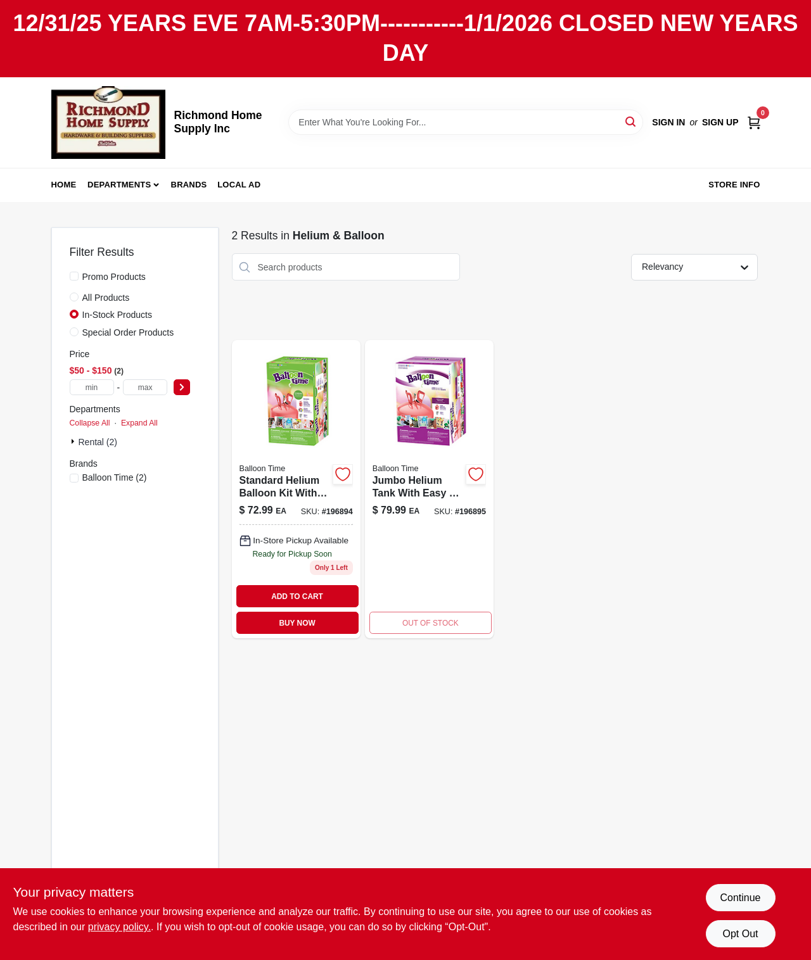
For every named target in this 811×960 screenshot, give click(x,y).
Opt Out (740, 933)
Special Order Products (128, 332)
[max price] (145, 387)
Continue (740, 897)
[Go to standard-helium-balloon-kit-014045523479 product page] (296, 489)
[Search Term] (465, 122)
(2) (114, 477)
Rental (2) (98, 442)
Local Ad (238, 184)
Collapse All (90, 423)
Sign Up (720, 122)
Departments (119, 184)
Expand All (139, 423)
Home (64, 184)
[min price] (92, 387)
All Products (106, 297)
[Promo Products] (74, 276)
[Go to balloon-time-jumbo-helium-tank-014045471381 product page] (429, 489)
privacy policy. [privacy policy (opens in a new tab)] (119, 926)
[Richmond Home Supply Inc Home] (108, 122)
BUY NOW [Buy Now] (297, 623)
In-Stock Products (117, 315)
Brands (189, 184)
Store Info (734, 184)
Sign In (668, 122)
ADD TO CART (297, 596)
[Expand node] (74, 441)
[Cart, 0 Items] (754, 122)
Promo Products (114, 277)
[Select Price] (182, 387)
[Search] (631, 121)
